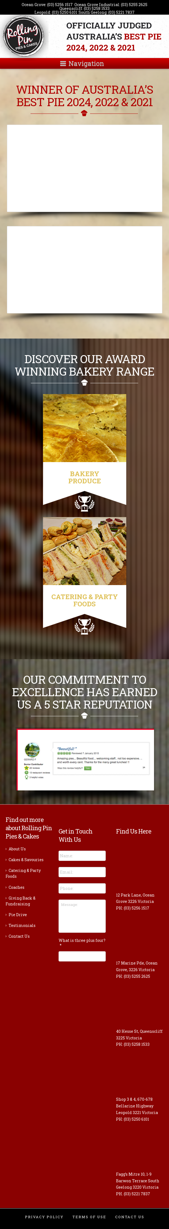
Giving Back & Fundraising (21, 900)
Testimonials (22, 925)
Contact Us (19, 936)
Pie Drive (18, 914)
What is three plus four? (82, 943)
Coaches (16, 887)
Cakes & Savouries (26, 859)
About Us (17, 848)
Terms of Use (89, 1216)
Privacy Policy (44, 1216)
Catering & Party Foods (23, 873)
